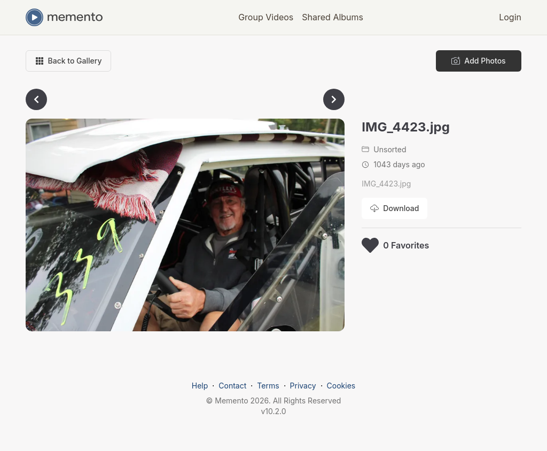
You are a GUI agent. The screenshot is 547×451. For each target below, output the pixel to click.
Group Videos (265, 17)
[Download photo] (394, 208)
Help (200, 385)
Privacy (303, 385)
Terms (268, 385)
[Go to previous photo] (36, 99)
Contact (232, 385)
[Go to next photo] (334, 99)
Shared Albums (332, 17)
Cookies (341, 385)
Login (510, 17)
